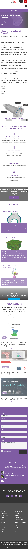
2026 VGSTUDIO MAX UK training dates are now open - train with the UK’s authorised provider (14, 344)
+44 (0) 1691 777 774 (9, 473)
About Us (3, 511)
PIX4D (2, 533)
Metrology (17, 513)
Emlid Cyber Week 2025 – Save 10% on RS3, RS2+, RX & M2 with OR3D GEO (14, 398)
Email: (2, 424)
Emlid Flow (3, 529)
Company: (3, 434)
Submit (22, 452)
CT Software (3, 531)
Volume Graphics (4, 527)
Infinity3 (19, 547)
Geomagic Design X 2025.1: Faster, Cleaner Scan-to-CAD (13, 373)
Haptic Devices (18, 531)
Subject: (2, 413)
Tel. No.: (2, 429)
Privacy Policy (13, 544)
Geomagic (3, 525)
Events (2, 517)
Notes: (2, 440)
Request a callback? (6, 451)
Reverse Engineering (19, 511)
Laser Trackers (18, 527)
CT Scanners (17, 525)
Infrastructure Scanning (19, 519)
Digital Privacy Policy (19, 544)
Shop (2, 519)
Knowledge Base (4, 515)
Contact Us (14, 197)
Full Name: (3, 418)
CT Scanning (17, 515)
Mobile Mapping (18, 517)
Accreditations (4, 513)
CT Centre (14, 10)
